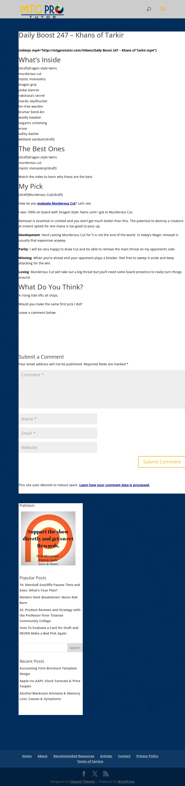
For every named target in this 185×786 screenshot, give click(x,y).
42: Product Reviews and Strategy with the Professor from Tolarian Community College (49, 615)
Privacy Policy (147, 756)
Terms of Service (90, 761)
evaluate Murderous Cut (56, 203)
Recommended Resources (73, 756)
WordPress (126, 781)
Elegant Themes (82, 781)
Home (27, 756)
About (42, 756)
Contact (124, 756)
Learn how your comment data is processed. (114, 485)
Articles (106, 756)
